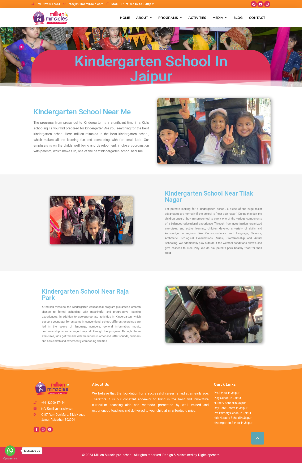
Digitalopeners (209, 455)
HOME (125, 17)
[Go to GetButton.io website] (10, 458)
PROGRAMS (170, 18)
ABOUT (144, 18)
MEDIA (220, 18)
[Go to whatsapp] (10, 450)
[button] (257, 434)
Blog (238, 17)
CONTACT (257, 17)
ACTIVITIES (197, 17)
